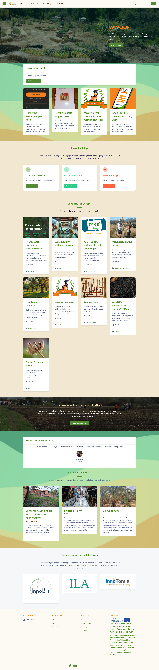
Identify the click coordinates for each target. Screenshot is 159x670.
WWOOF (60, 4)
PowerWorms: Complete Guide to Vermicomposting (93, 116)
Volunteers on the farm (93, 271)
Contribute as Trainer (79, 423)
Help (49, 4)
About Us (55, 620)
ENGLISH (31, 271)
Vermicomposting (64, 301)
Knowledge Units (27, 4)
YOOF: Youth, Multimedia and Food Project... (92, 245)
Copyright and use (87, 627)
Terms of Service (87, 620)
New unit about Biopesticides (63, 114)
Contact (40, 4)
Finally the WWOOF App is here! (34, 116)
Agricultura (118, 331)
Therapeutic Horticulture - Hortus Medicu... (35, 245)
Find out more (116, 45)
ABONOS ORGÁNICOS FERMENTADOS (120, 305)
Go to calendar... (33, 81)
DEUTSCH (31, 388)
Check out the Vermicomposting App (122, 116)
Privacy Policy (86, 623)
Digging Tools (90, 301)
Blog (53, 623)
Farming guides (33, 328)
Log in (153, 3)
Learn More (32, 186)
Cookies (84, 630)
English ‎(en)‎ (137, 4)
